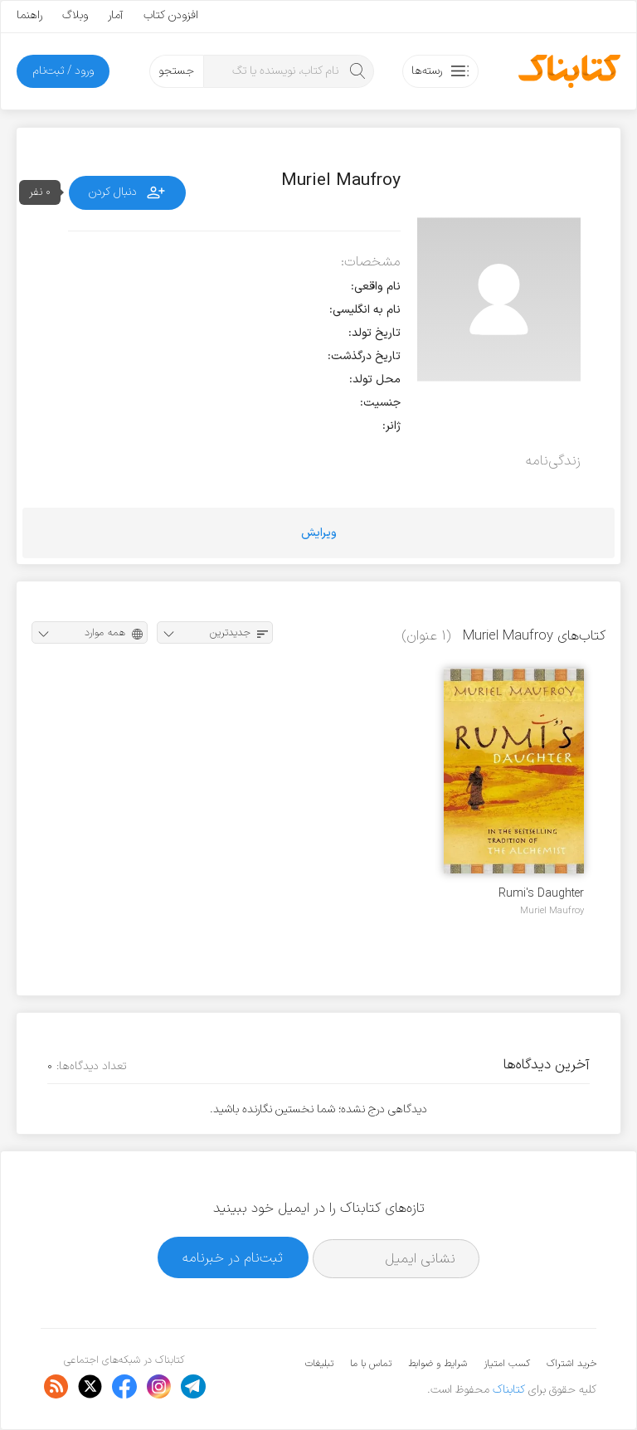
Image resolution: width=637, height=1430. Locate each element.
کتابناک (509, 1389)
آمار (116, 15)
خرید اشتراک (571, 1363)
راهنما (29, 15)
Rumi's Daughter (541, 893)
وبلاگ (75, 15)
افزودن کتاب (170, 15)
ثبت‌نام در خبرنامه (232, 1258)
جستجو (176, 71)
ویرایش (319, 533)
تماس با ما (370, 1363)
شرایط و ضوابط (437, 1363)
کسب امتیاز (507, 1363)
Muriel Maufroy (552, 910)
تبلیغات (319, 1363)
